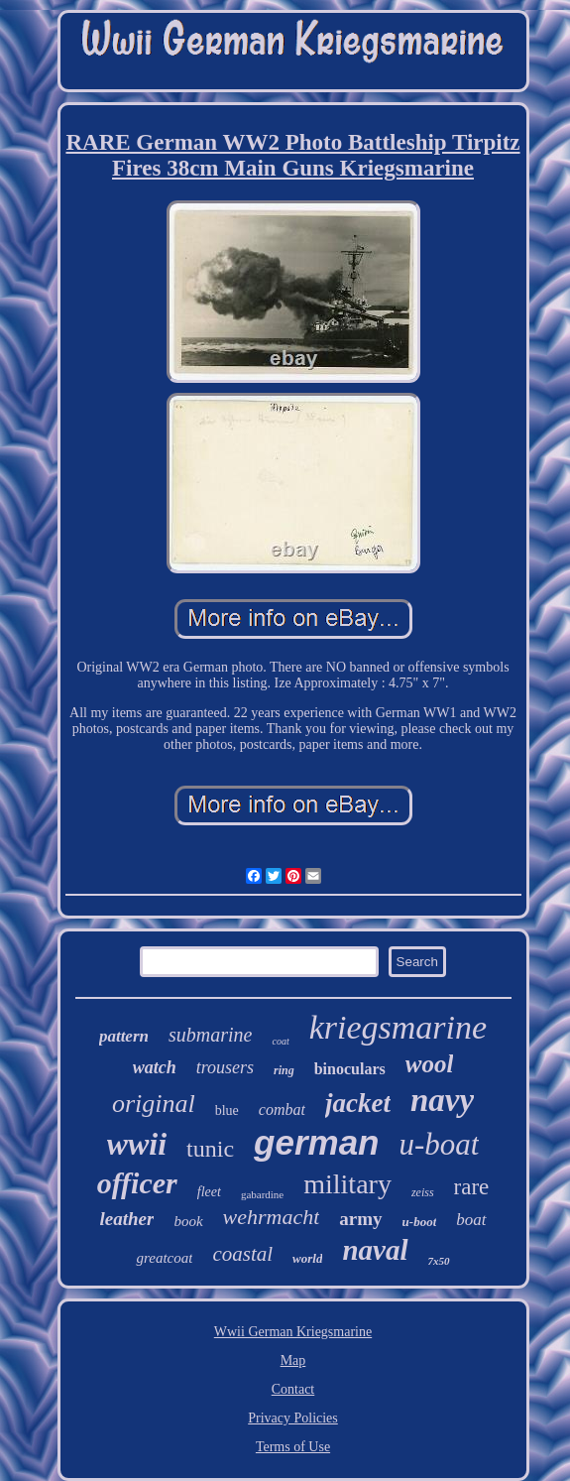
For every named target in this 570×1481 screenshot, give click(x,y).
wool (429, 1063)
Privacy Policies (293, 1418)
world (307, 1258)
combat (282, 1109)
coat (280, 1041)
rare (472, 1186)
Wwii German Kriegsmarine (293, 1331)
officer (137, 1183)
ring (284, 1070)
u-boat (439, 1144)
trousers (225, 1067)
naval (374, 1250)
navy (442, 1100)
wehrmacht (271, 1216)
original (153, 1103)
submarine (210, 1035)
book (187, 1221)
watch (154, 1067)
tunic (210, 1149)
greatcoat (164, 1258)
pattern (124, 1036)
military (347, 1184)
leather (127, 1218)
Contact (293, 1389)
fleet (209, 1191)
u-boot (419, 1221)
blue (227, 1110)
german (316, 1142)
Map (293, 1360)
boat (471, 1219)
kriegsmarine (398, 1027)
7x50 (439, 1261)
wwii (137, 1144)
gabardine (262, 1194)
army (360, 1218)
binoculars (350, 1068)
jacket (358, 1103)
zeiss (422, 1192)
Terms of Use (293, 1446)
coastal (242, 1254)
